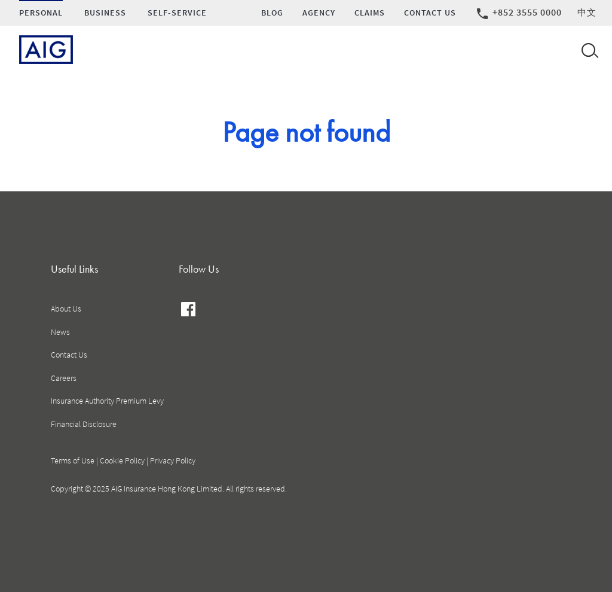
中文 (586, 12)
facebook (188, 311)
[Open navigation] (587, 49)
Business (105, 13)
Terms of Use (72, 460)
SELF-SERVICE (177, 13)
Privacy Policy (172, 460)
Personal (41, 13)
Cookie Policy (122, 460)
